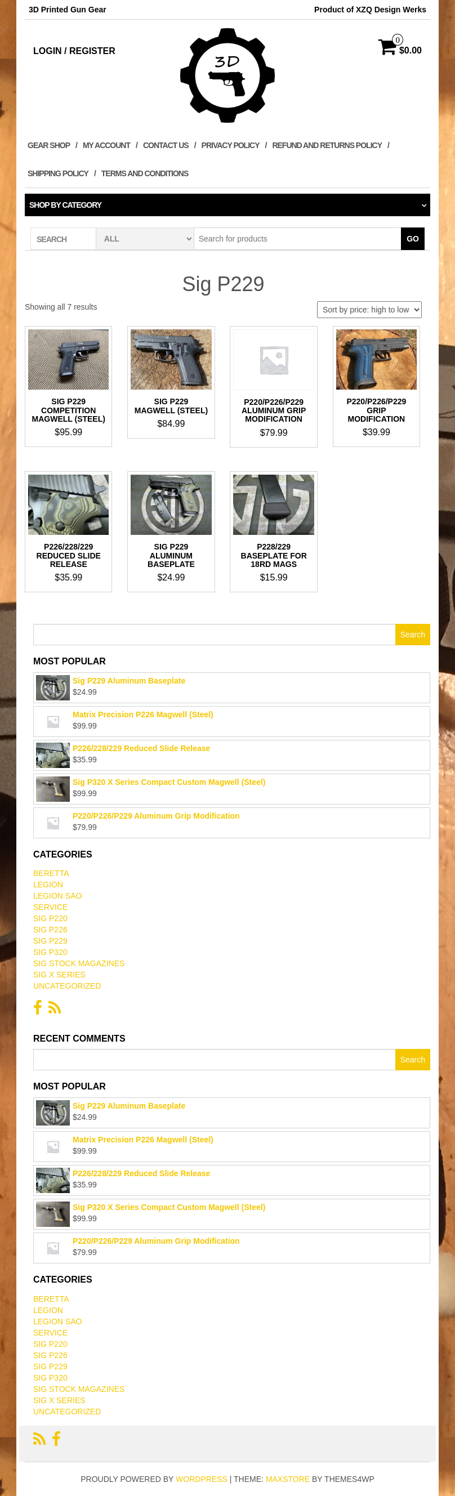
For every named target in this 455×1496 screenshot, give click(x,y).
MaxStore (288, 1479)
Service (50, 907)
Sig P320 (50, 952)
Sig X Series (59, 974)
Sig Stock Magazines (78, 963)
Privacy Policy (231, 145)
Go (413, 238)
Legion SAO (57, 895)
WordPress (201, 1479)
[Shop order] (369, 309)
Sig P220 (50, 918)
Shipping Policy (58, 173)
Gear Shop (49, 145)
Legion (48, 884)
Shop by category (65, 204)
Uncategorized (67, 985)
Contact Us (166, 145)
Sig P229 (50, 940)
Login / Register (74, 51)
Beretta (51, 873)
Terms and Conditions (144, 173)
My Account (106, 145)
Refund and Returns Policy (327, 145)
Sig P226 (50, 929)
